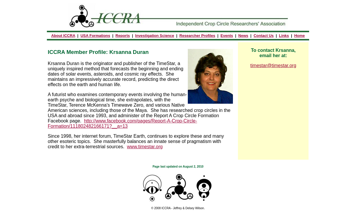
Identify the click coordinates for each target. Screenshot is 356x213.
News (243, 35)
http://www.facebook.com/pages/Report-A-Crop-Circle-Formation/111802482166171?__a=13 (122, 123)
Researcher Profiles (197, 35)
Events (227, 35)
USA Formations (95, 35)
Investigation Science (154, 35)
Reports (122, 35)
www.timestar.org (145, 146)
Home (299, 35)
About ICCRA (63, 35)
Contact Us (263, 35)
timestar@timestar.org (273, 65)
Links (284, 35)
